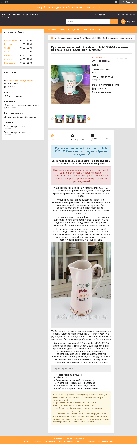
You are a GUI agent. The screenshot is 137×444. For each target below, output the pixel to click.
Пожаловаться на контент (74, 441)
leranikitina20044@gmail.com (20, 80)
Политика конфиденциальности (100, 441)
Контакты (95, 29)
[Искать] (114, 21)
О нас (84, 29)
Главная (52, 29)
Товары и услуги (67, 29)
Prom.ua (80, 439)
